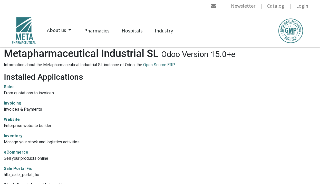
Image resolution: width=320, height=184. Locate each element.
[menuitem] (96, 30)
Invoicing (12, 103)
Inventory (13, 135)
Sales (9, 86)
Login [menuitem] (302, 6)
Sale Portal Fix (18, 168)
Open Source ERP (158, 64)
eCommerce (16, 152)
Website (12, 119)
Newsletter (243, 6)
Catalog (275, 6)
